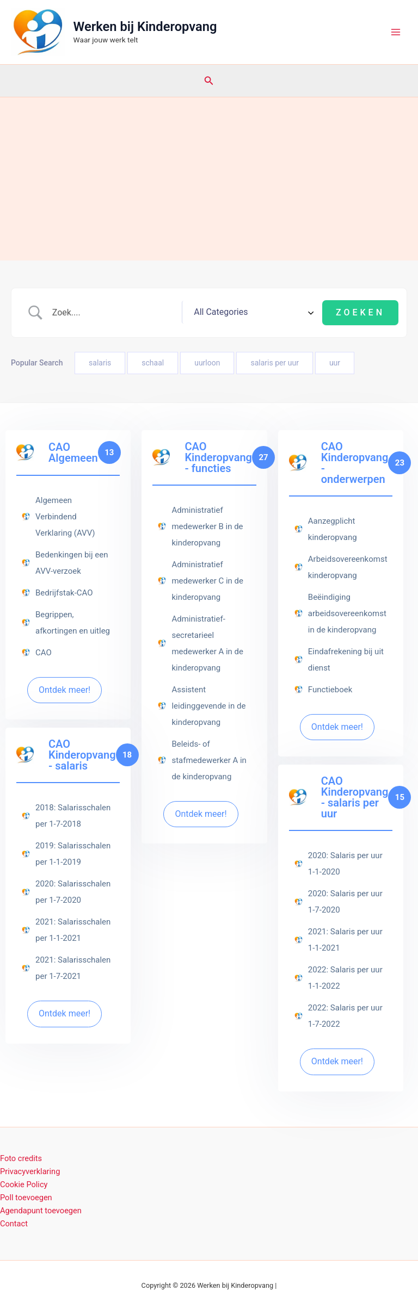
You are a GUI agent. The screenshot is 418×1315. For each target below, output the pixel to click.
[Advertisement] (209, 179)
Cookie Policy (23, 1184)
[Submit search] (360, 312)
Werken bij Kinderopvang (145, 26)
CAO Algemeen (73, 452)
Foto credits (21, 1158)
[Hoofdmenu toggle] (395, 32)
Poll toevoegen (26, 1197)
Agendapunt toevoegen (41, 1210)
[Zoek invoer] (138, 313)
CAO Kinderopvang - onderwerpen (355, 463)
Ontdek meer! (64, 690)
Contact (14, 1224)
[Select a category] (276, 313)
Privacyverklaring (30, 1171)
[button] (209, 81)
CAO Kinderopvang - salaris (82, 755)
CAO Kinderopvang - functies (218, 457)
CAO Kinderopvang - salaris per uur (355, 797)
